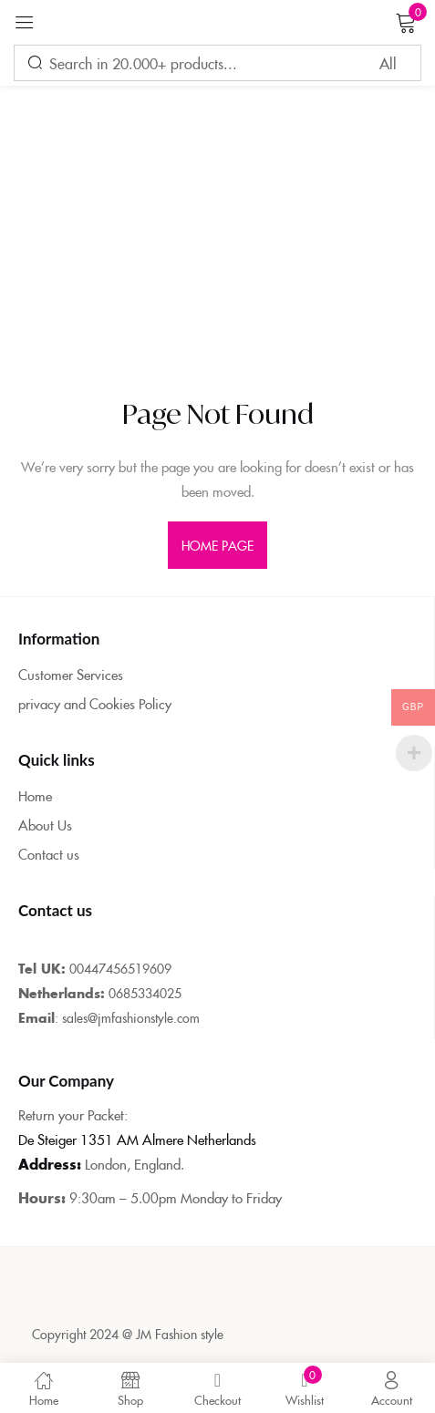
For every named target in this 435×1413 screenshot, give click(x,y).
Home (35, 795)
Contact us (48, 853)
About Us (45, 824)
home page (217, 545)
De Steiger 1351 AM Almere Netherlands (137, 1139)
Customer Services (70, 674)
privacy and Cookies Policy (94, 703)
